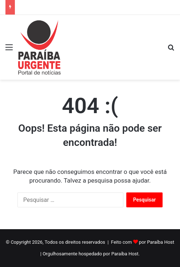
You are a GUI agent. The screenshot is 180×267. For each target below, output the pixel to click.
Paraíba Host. (125, 253)
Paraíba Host (160, 242)
